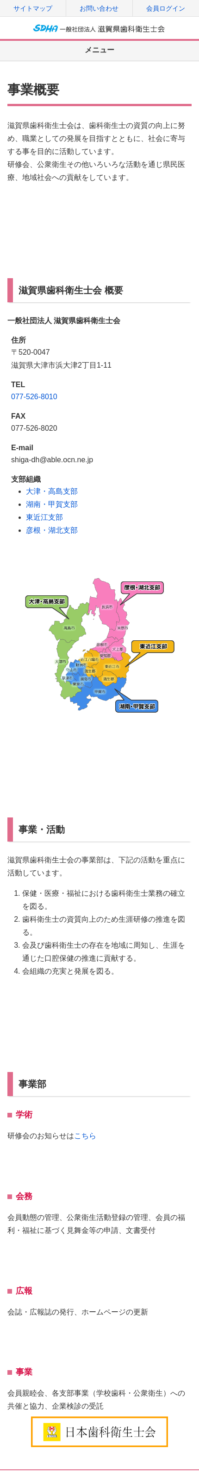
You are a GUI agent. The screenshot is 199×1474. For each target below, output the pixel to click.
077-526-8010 (34, 397)
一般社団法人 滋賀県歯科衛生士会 (99, 28)
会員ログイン (165, 8)
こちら (85, 1136)
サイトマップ (32, 8)
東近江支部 (44, 517)
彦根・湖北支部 (52, 530)
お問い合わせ (99, 8)
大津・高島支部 (52, 491)
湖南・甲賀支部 (52, 504)
